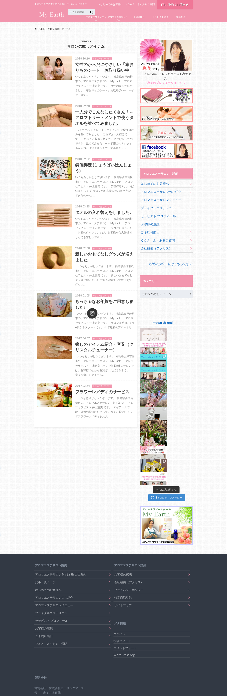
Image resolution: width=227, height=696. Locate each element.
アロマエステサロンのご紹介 (160, 191)
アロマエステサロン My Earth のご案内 (60, 453)
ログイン (119, 512)
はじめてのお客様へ (111, 4)
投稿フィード (122, 519)
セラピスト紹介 (160, 17)
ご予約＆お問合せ (174, 4)
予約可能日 (139, 17)
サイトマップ (123, 483)
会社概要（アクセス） (155, 245)
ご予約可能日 (149, 229)
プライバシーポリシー (128, 468)
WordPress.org (124, 533)
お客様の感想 (149, 221)
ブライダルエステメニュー (158, 206)
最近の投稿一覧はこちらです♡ (172, 260)
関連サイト (182, 17)
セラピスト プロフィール (157, 214)
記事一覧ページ (45, 460)
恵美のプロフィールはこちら (166, 82)
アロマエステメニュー (96, 19)
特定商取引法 (123, 476)
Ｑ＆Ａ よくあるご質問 (141, 4)
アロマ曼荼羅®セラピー (117, 19)
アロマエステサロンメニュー (160, 199)
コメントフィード (125, 526)
